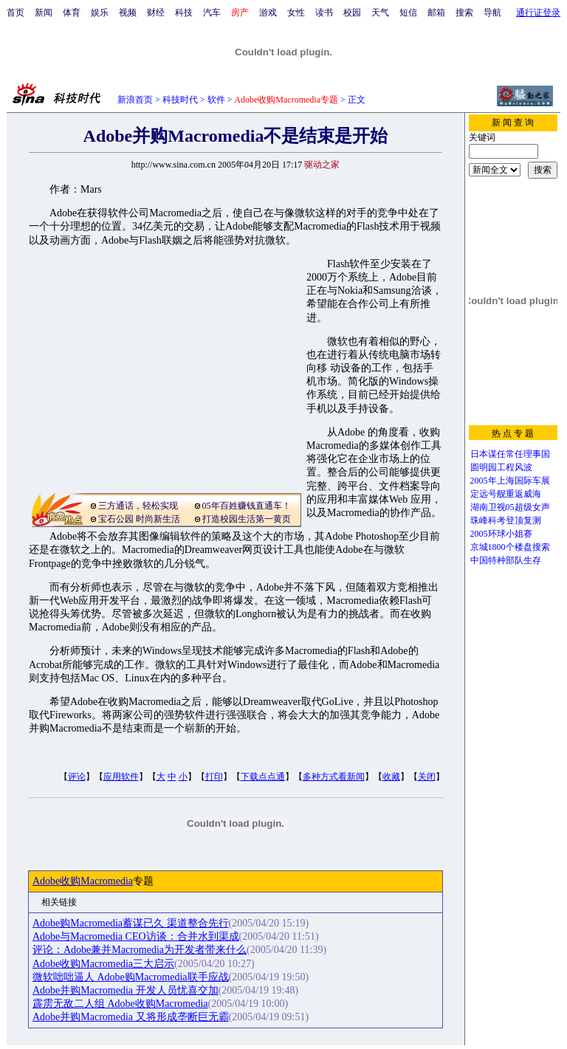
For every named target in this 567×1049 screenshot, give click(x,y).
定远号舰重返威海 (505, 494)
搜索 (464, 12)
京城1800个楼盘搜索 (510, 547)
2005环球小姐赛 (501, 534)
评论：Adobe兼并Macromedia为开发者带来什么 (139, 949)
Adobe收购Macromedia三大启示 (103, 963)
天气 (380, 12)
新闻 (43, 12)
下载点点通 (263, 776)
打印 (214, 776)
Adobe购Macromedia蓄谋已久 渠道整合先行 (130, 923)
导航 (492, 12)
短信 (408, 12)
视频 (128, 12)
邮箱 (436, 12)
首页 (15, 12)
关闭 (427, 776)
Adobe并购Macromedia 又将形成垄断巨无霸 (130, 1016)
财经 (156, 12)
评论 (77, 776)
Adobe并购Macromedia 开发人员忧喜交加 (125, 990)
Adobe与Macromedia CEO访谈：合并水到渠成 (135, 936)
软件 (216, 99)
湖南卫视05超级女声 (510, 507)
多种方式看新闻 (334, 776)
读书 (324, 12)
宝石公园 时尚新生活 (139, 519)
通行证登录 (538, 12)
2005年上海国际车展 (510, 480)
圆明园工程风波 (501, 467)
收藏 (391, 776)
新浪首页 (135, 99)
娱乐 (100, 12)
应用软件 (121, 776)
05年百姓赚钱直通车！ (246, 506)
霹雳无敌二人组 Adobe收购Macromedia (120, 1003)
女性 (296, 12)
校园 (352, 12)
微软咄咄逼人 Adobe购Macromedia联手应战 (130, 977)
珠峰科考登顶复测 (505, 520)
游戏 (268, 12)
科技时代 (180, 99)
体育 (71, 12)
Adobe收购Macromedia (82, 881)
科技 (184, 12)
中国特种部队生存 (505, 560)
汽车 (212, 12)
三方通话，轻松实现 (138, 506)
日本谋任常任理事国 (510, 454)
